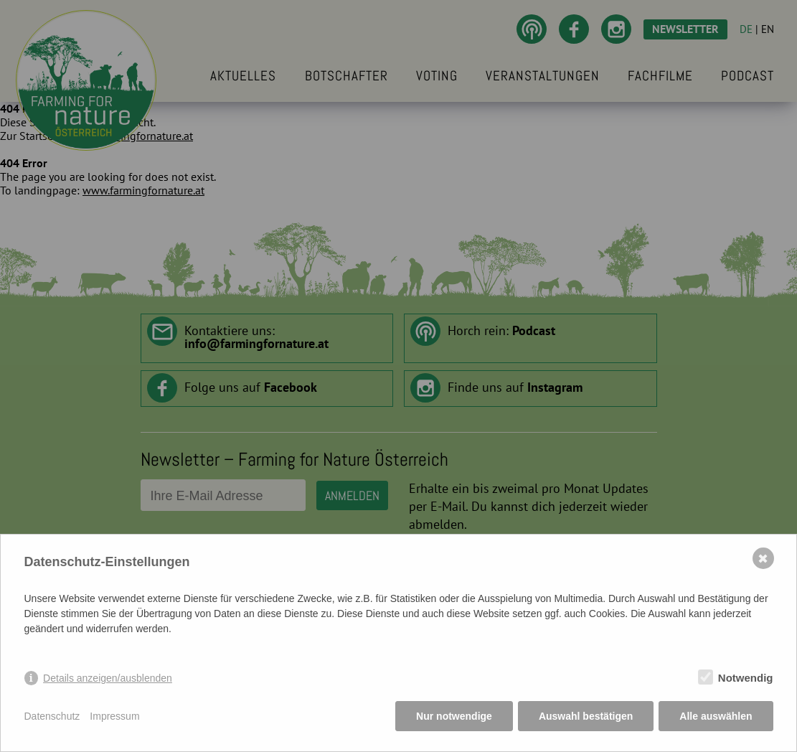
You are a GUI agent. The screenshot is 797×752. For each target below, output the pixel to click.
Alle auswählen (715, 716)
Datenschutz (52, 716)
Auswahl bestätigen (586, 716)
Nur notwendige (454, 716)
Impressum (114, 716)
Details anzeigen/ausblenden (107, 678)
